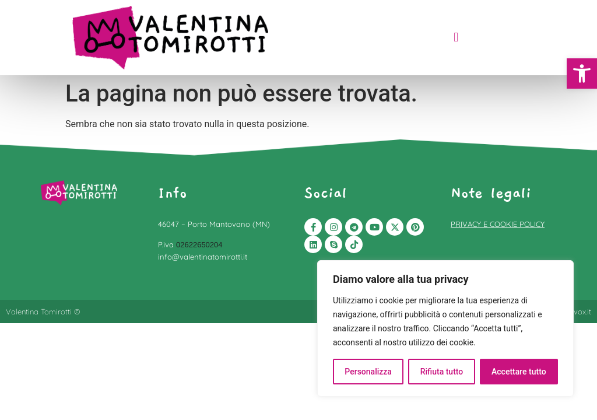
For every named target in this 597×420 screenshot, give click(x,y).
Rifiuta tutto (441, 371)
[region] (445, 328)
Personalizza (368, 371)
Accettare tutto (518, 371)
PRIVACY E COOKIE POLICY (498, 224)
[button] (582, 73)
